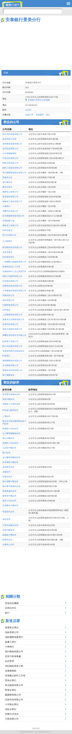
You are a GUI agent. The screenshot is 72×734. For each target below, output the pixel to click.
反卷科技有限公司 (10, 324)
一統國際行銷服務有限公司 (14, 262)
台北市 (28, 110)
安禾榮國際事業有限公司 (13, 216)
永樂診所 (6, 472)
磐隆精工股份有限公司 (12, 201)
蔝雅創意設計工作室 (11, 266)
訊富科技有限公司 (14, 699)
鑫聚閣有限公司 (13, 695)
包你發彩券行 (8, 257)
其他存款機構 (12, 603)
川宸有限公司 (12, 719)
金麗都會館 (10, 671)
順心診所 (6, 452)
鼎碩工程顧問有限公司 (12, 276)
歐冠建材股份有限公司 (12, 247)
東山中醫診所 (8, 438)
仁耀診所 (6, 416)
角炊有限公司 (8, 300)
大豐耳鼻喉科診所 (10, 525)
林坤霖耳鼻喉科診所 (11, 394)
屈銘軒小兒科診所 (10, 443)
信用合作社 (10, 608)
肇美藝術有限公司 (10, 196)
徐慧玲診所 (7, 476)
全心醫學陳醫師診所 (11, 433)
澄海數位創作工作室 (15, 675)
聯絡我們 (36, 728)
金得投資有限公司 (10, 148)
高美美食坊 (7, 252)
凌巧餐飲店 (7, 182)
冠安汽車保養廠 (13, 656)
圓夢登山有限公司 (10, 192)
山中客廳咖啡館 (9, 153)
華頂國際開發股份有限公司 (14, 172)
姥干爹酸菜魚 (8, 375)
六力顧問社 (7, 241)
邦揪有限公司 (8, 295)
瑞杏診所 (6, 519)
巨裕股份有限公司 (10, 281)
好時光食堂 (7, 230)
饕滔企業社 (7, 187)
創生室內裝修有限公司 (12, 134)
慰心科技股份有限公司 (12, 346)
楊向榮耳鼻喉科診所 (11, 486)
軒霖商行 (6, 356)
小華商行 (9, 647)
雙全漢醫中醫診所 (10, 481)
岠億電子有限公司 (10, 341)
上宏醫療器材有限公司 (12, 315)
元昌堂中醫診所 (9, 448)
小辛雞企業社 (12, 704)
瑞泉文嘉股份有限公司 (12, 329)
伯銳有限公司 (12, 632)
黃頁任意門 (14, 4)
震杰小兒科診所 (9, 501)
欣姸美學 (9, 661)
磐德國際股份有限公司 (12, 360)
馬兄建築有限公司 (14, 685)
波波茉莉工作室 (9, 139)
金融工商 (29, 114)
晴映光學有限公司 (10, 163)
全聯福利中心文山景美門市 (14, 271)
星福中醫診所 (8, 399)
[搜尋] (32, 11)
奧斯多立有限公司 (10, 225)
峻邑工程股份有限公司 (12, 168)
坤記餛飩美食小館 (14, 666)
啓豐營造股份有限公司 (12, 286)
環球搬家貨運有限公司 (12, 144)
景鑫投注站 (7, 177)
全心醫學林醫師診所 (11, 457)
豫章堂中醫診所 (9, 496)
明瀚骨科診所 (8, 512)
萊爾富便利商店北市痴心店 (14, 335)
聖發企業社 (10, 690)
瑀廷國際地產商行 (14, 637)
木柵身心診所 (8, 544)
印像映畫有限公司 (10, 305)
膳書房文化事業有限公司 (13, 319)
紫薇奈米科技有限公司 (12, 370)
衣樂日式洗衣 (12, 714)
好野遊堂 (6, 310)
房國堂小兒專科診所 (11, 404)
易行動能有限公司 (14, 651)
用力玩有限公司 (9, 235)
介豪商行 (6, 206)
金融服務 (40, 114)
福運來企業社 (12, 627)
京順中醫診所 (8, 530)
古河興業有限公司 (10, 365)
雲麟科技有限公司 (10, 211)
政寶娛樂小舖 (8, 221)
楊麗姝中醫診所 (9, 535)
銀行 (48, 114)
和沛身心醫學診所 (10, 410)
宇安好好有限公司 (10, 158)
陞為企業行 (10, 680)
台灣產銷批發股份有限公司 (14, 290)
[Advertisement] (36, 44)
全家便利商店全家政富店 (13, 351)
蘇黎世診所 (7, 540)
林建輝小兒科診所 (10, 428)
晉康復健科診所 (9, 491)
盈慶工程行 (10, 642)
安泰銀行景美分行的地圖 (39, 100)
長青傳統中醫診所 (10, 462)
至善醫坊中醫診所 (10, 505)
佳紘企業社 (10, 709)
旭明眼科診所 (8, 467)
